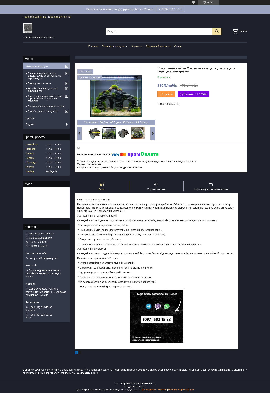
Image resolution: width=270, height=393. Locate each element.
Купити (168, 94)
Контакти (136, 46)
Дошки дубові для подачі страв (46, 106)
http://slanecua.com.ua (41, 233)
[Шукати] (216, 31)
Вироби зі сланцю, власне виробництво (42, 89)
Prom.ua (151, 383)
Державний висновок (158, 46)
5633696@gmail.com (40, 238)
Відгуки (30, 124)
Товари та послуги (113, 46)
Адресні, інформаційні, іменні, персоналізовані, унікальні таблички (45, 98)
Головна (93, 46)
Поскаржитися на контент (154, 390)
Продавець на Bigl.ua (135, 386)
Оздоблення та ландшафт (43, 111)
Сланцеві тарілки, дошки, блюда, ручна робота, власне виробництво (44, 76)
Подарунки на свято (39, 83)
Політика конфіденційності (181, 390)
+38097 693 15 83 (170, 9)
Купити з (195, 94)
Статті (178, 46)
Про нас (30, 118)
